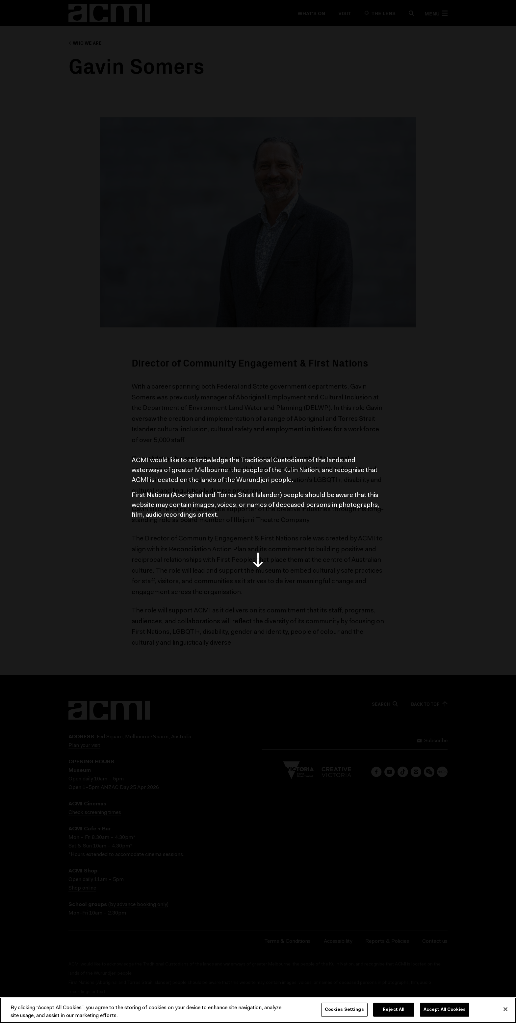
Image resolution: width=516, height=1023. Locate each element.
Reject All (393, 1010)
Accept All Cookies (445, 1010)
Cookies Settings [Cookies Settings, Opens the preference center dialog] (344, 1010)
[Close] (505, 1010)
